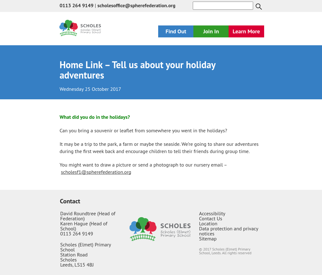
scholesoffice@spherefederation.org (136, 5)
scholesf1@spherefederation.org (96, 172)
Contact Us (210, 218)
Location (208, 223)
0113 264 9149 (76, 5)
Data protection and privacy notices (228, 231)
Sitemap (208, 238)
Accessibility (212, 213)
